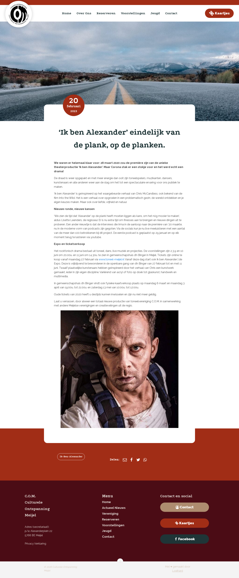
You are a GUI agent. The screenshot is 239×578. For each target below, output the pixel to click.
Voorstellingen (133, 13)
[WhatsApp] (145, 460)
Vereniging (110, 513)
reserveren (106, 13)
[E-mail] (125, 460)
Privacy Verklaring (35, 543)
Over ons (84, 13)
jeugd (155, 13)
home (66, 13)
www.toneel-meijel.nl (111, 259)
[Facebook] (131, 460)
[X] (138, 460)
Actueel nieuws (113, 508)
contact (171, 13)
